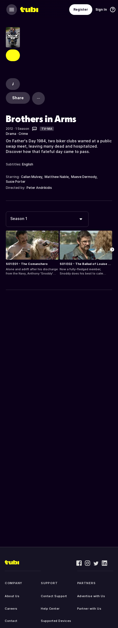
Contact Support (54, 596)
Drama (11, 134)
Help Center (50, 608)
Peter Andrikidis (39, 188)
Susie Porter (15, 182)
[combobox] (47, 219)
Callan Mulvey (31, 177)
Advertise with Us (91, 596)
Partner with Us (89, 608)
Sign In (101, 9)
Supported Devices (56, 621)
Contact (11, 621)
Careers (11, 608)
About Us (12, 596)
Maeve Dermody (84, 177)
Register (80, 9)
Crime (23, 134)
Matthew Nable (57, 177)
